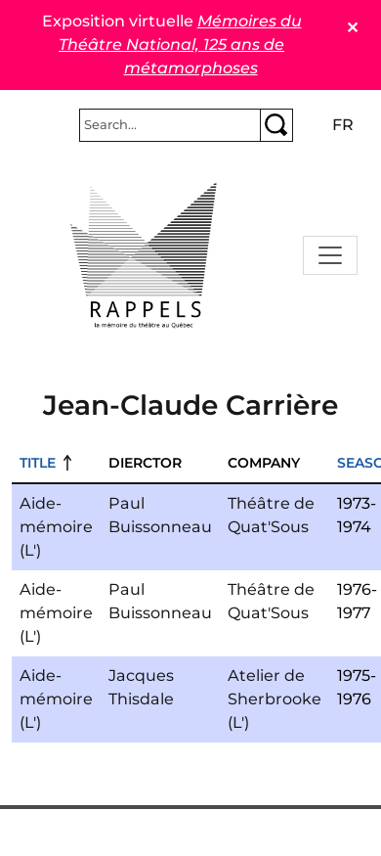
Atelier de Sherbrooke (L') (274, 699)
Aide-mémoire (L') (56, 527)
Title (38, 463)
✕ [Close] (352, 28)
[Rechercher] (170, 125)
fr (343, 124)
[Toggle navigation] (330, 255)
